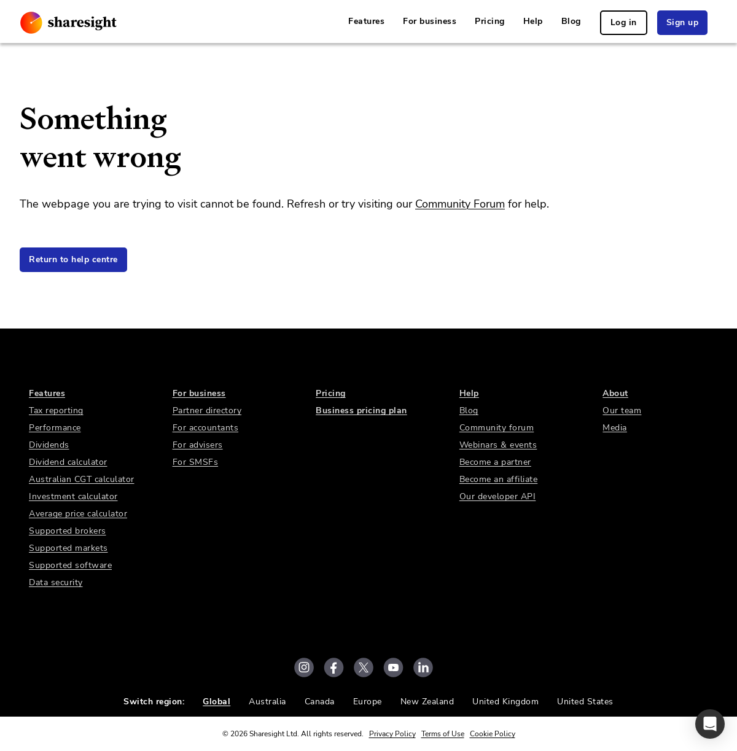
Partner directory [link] (207, 410)
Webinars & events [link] (498, 445)
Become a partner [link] (495, 462)
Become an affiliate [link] (498, 479)
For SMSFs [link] (196, 462)
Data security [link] (56, 582)
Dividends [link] (49, 445)
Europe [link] (367, 701)
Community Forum (460, 204)
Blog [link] (571, 21)
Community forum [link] (496, 428)
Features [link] (366, 21)
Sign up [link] (682, 22)
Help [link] (533, 21)
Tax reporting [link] (56, 410)
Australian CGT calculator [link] (82, 479)
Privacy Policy (392, 734)
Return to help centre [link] (73, 259)
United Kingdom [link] (505, 701)
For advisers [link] (198, 445)
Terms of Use (442, 734)
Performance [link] (55, 428)
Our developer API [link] (497, 496)
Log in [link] (623, 22)
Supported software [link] (70, 565)
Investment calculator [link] (73, 496)
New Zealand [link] (427, 701)
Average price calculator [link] (78, 513)
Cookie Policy (492, 734)
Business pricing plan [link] (361, 410)
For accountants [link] (206, 428)
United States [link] (585, 701)
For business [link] (429, 21)
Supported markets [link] (68, 548)
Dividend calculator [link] (68, 462)
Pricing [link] (490, 21)
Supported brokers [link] (67, 531)
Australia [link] (267, 701)
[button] (710, 724)
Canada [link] (320, 701)
